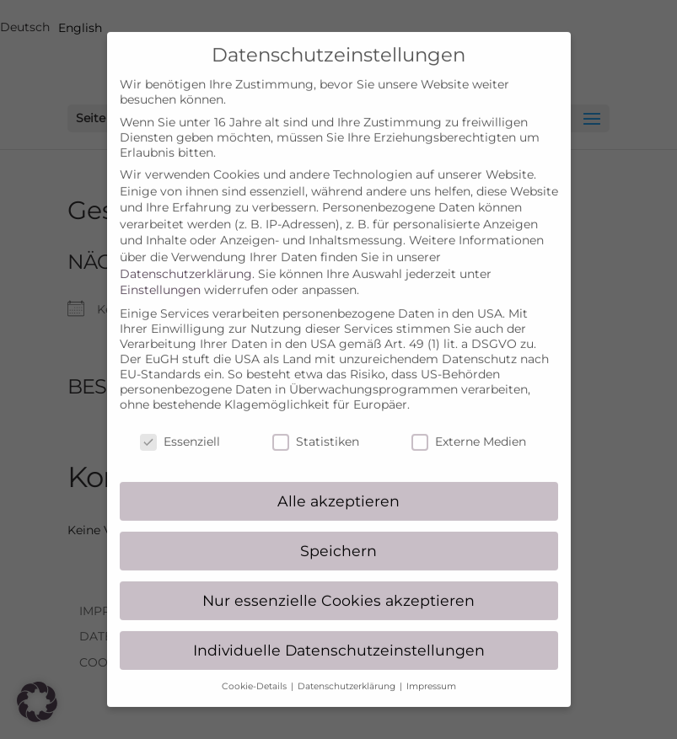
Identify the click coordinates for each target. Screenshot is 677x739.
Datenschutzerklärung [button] (348, 669)
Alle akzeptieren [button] (338, 484)
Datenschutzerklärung (186, 257)
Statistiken (315, 425)
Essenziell (180, 425)
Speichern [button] (338, 534)
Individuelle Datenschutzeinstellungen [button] (339, 633)
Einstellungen (160, 273)
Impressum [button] (431, 669)
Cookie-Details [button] (255, 669)
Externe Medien (468, 425)
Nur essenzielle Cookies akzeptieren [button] (338, 583)
